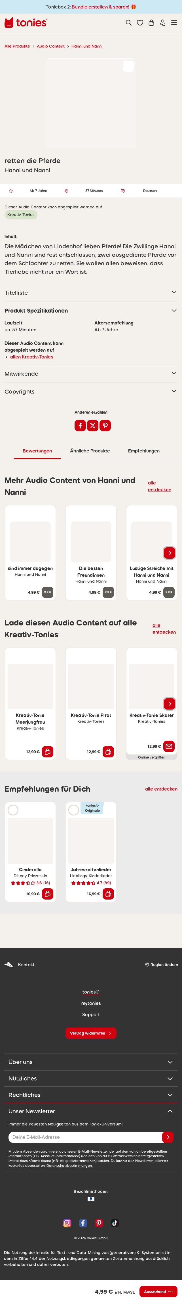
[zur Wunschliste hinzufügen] (128, 66)
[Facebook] (83, 1223)
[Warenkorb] (151, 22)
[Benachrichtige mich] (169, 746)
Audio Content (47, 46)
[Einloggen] (162, 22)
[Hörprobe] (13, 809)
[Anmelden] (167, 1137)
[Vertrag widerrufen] (91, 1033)
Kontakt (18, 964)
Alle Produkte (16, 46)
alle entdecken (161, 486)
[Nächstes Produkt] (169, 552)
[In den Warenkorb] (47, 751)
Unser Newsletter (91, 1111)
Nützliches (91, 1078)
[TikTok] (113, 1223)
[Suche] (128, 22)
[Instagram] (67, 1223)
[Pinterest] (99, 1223)
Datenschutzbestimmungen (49, 1165)
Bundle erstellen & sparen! (100, 6)
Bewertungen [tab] (37, 450)
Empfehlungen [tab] (143, 450)
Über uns (91, 1061)
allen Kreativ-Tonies (30, 356)
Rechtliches (91, 1094)
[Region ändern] (161, 964)
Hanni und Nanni (81, 46)
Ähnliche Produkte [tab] (89, 450)
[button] (140, 22)
